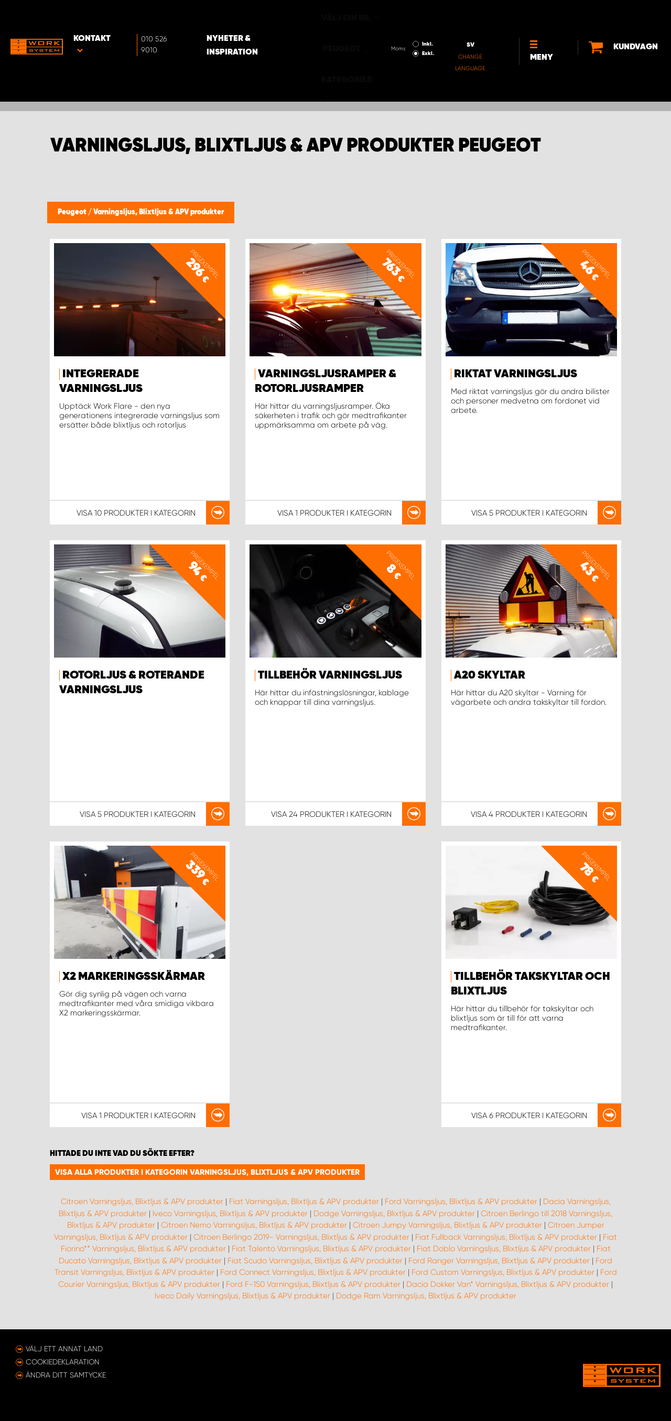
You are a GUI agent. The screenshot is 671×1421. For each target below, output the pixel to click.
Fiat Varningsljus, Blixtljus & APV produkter (304, 1201)
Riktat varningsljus (515, 374)
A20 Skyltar (489, 675)
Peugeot (73, 212)
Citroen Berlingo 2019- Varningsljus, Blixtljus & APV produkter (301, 1237)
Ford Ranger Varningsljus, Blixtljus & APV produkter (499, 1260)
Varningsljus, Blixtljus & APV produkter (158, 212)
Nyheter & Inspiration (255, 16)
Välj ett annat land (64, 1349)
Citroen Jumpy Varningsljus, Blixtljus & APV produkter (447, 1225)
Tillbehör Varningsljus (330, 675)
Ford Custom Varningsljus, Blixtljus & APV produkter (503, 1272)
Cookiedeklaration (63, 1362)
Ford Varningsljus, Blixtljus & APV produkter (461, 1201)
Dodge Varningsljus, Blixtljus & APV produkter (394, 1213)
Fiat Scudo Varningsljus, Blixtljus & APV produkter (315, 1260)
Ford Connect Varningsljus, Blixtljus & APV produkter (313, 1272)
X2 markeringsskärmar (133, 976)
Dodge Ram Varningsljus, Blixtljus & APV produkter (426, 1295)
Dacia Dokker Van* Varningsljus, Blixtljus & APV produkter (507, 1284)
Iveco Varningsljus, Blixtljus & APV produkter (230, 1213)
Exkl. (397, 24)
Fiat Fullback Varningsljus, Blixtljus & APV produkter (506, 1237)
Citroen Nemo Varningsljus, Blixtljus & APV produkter (254, 1225)
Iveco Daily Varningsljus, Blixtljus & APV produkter (242, 1295)
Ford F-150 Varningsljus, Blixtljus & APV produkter (313, 1284)
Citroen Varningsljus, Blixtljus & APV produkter (142, 1201)
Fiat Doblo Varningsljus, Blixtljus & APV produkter (504, 1248)
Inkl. (396, 14)
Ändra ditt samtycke (66, 1375)
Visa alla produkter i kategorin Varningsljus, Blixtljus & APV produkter (207, 1172)
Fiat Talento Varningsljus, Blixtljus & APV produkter (321, 1248)
